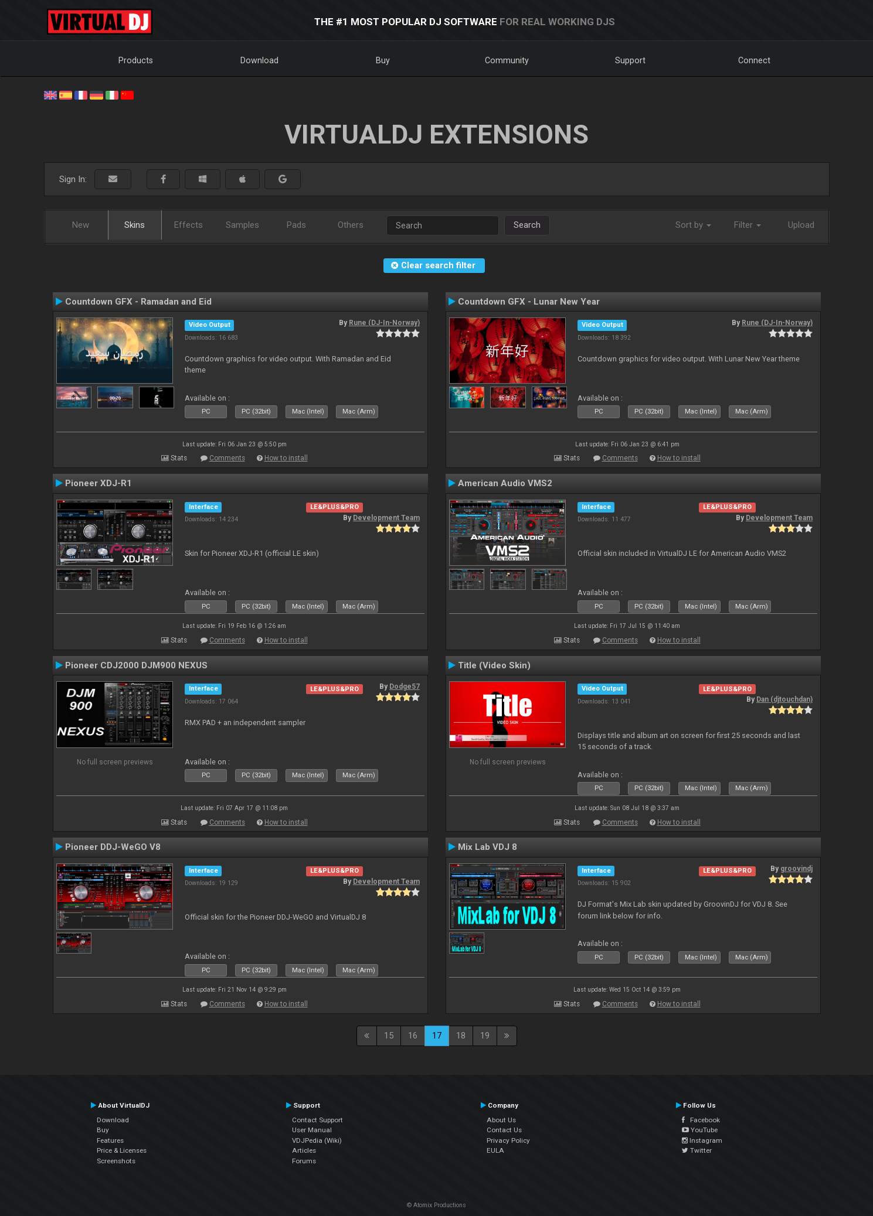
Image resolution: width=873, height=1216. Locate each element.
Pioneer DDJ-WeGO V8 (113, 847)
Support (630, 60)
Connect (754, 60)
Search (527, 225)
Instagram (702, 1140)
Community (507, 60)
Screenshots (116, 1161)
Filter (747, 225)
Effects (188, 225)
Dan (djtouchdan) (784, 699)
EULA (495, 1150)
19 (485, 1035)
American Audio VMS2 (505, 483)
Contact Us (504, 1130)
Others (351, 225)
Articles (304, 1150)
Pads (296, 225)
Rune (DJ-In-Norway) (384, 323)
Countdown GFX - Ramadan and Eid (138, 301)
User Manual (312, 1130)
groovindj (796, 869)
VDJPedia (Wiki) (317, 1140)
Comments (227, 458)
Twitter (697, 1150)
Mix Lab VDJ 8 (487, 847)
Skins (134, 225)
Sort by (693, 225)
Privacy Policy (508, 1140)
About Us (501, 1120)
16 (412, 1035)
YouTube (700, 1130)
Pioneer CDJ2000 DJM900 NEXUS (136, 665)
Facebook (701, 1120)
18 (461, 1035)
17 (436, 1035)
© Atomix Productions (436, 1205)
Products (135, 60)
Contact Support (317, 1120)
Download (259, 60)
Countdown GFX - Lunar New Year (529, 301)
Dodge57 (404, 686)
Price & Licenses (122, 1150)
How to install (286, 458)
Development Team (386, 518)
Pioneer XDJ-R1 (98, 483)
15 (388, 1035)
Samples (242, 225)
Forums (304, 1161)
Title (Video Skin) (494, 665)
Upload (801, 225)
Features (110, 1140)
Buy (383, 60)
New (80, 225)
